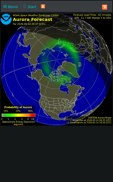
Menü (11, 7)
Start (29, 7)
